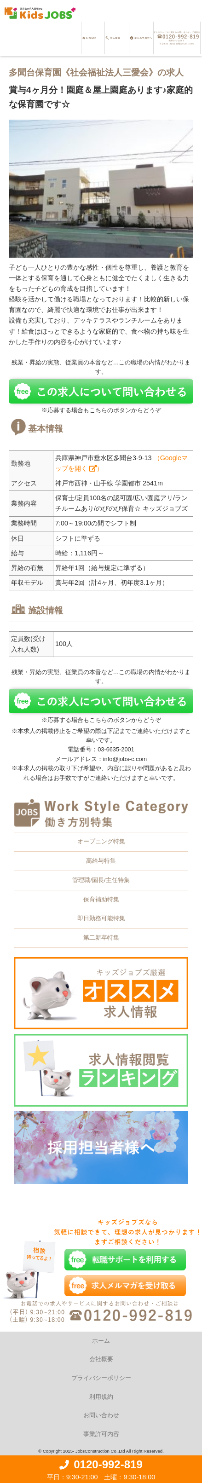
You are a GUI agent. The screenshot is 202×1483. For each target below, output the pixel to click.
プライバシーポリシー (101, 1377)
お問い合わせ (101, 1415)
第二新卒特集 (101, 937)
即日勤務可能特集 (101, 918)
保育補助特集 (101, 899)
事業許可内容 (101, 1434)
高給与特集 (101, 860)
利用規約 (101, 1396)
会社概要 (101, 1359)
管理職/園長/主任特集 (100, 880)
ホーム (101, 1340)
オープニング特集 (101, 841)
